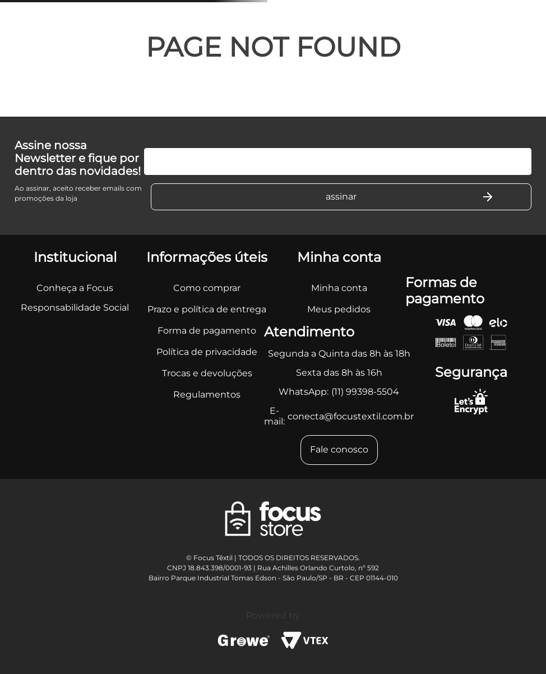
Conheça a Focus (74, 288)
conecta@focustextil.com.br (351, 416)
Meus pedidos (339, 309)
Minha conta (339, 288)
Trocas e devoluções (207, 373)
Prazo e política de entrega (206, 309)
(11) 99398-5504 (365, 391)
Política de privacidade (206, 352)
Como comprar (206, 288)
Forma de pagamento (207, 330)
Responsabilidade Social (75, 307)
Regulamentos (206, 394)
